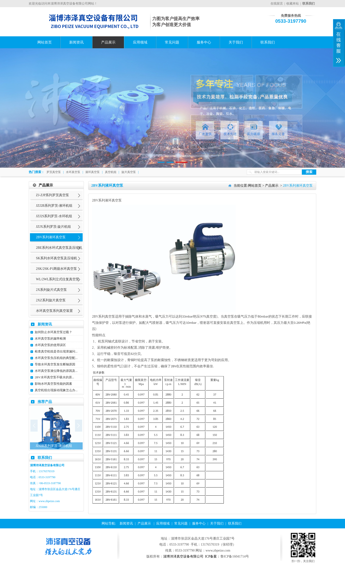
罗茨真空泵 (53, 172)
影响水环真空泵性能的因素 (53, 383)
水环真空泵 (73, 172)
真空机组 (110, 172)
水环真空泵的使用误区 (50, 345)
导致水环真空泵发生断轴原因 (55, 364)
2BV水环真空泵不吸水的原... (54, 377)
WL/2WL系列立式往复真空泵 (57, 279)
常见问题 (172, 42)
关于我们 (236, 42)
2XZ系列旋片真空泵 (51, 300)
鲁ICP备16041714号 (234, 556)
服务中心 (204, 42)
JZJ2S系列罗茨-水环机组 (54, 216)
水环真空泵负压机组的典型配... (56, 358)
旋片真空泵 (128, 172)
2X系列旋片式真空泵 (51, 290)
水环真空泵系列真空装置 (54, 311)
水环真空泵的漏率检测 (50, 338)
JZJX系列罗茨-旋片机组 (53, 226)
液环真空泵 (92, 172)
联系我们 (267, 42)
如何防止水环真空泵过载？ (53, 332)
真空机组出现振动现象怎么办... (56, 390)
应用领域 (140, 42)
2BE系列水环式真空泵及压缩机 (59, 247)
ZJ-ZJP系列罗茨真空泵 (52, 195)
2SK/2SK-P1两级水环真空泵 (56, 269)
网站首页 (44, 42)
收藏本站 (292, 3)
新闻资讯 (76, 42)
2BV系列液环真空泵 (51, 237)
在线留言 (276, 3)
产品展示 (108, 42)
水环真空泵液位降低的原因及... (56, 371)
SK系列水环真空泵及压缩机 (56, 258)
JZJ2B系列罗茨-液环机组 (54, 205)
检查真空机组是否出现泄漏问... (56, 351)
